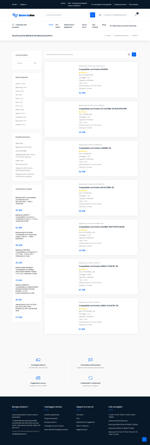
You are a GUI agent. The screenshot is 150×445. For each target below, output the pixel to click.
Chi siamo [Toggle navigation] (57, 26)
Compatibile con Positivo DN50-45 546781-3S (99, 306)
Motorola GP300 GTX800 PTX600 (121, 412)
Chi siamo (80, 399)
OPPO (18, 110)
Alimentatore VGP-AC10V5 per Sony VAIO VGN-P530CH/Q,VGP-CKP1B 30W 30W (26, 308)
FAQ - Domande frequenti (77, 3)
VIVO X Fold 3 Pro (22, 164)
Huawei (18, 125)
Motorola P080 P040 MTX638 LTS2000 (123, 409)
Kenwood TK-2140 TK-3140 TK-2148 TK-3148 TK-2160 (123, 417)
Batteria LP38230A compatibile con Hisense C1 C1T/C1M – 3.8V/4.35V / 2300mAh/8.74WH (26, 253)
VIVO (17, 99)
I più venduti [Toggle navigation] (95, 26)
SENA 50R (19, 144)
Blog (104, 25)
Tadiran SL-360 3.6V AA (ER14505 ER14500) (24, 169)
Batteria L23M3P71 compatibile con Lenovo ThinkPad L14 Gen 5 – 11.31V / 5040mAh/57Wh (27, 218)
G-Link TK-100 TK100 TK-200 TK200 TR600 (122, 400)
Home (63, 3)
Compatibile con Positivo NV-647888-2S (97, 188)
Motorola (19, 121)
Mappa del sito (81, 414)
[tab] (129, 55)
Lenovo (18, 84)
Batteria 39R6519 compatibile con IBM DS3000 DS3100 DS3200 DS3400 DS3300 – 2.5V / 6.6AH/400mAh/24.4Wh (27, 289)
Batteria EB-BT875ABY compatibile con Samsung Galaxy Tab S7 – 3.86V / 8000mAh (26, 236)
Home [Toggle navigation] (51, 25)
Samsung (19, 88)
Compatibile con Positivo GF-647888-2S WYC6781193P (103, 109)
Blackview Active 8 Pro (24, 147)
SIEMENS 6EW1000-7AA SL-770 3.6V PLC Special (26, 156)
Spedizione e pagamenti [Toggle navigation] (69, 26)
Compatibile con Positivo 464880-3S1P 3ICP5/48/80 (102, 227)
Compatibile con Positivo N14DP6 (93, 70)
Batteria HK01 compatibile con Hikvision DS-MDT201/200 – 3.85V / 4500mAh (26, 201)
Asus (17, 91)
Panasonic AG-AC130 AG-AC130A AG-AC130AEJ (25, 175)
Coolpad (19, 117)
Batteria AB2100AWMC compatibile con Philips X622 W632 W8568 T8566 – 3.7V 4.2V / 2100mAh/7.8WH (26, 271)
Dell (17, 102)
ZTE (17, 106)
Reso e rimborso (74, 6)
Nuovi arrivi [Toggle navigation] (84, 26)
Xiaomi (18, 114)
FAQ (77, 403)
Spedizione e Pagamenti (85, 406)
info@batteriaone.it (19, 418)
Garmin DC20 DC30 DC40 (118, 405)
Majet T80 (19, 161)
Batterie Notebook (121, 36)
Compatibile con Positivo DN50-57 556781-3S (99, 267)
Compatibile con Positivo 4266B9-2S (95, 148)
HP (17, 95)
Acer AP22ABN (21, 151)
